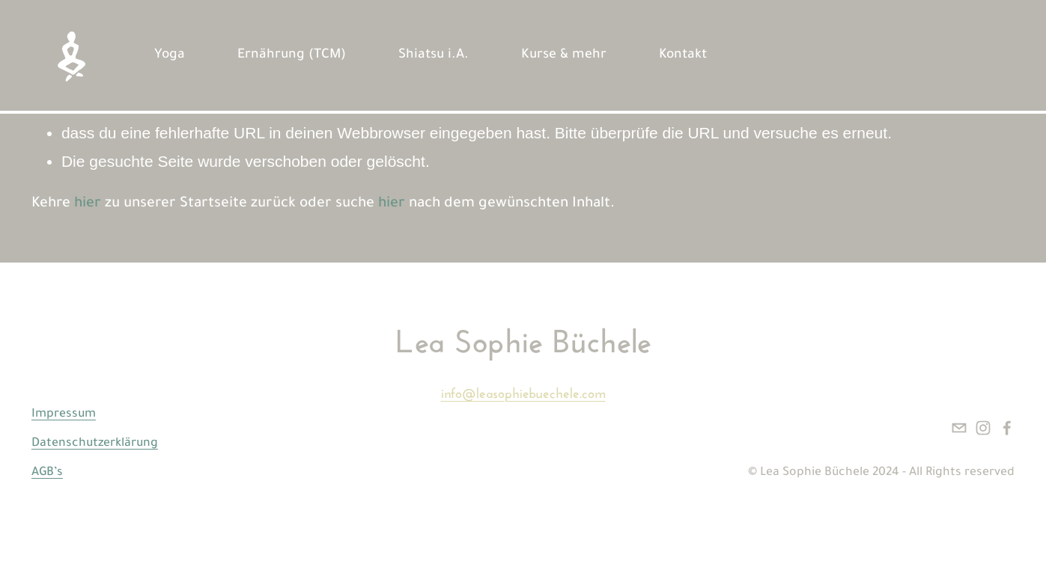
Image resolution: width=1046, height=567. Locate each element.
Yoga (169, 56)
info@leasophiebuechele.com (523, 391)
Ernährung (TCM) (291, 56)
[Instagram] (983, 427)
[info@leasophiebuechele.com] (959, 427)
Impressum (63, 414)
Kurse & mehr (563, 56)
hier (87, 204)
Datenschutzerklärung (94, 444)
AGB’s (47, 473)
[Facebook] (1007, 427)
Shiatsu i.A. (433, 56)
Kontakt (683, 56)
